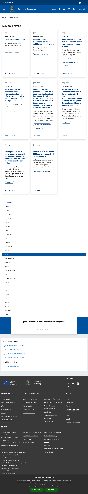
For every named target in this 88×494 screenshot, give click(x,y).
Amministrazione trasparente (53, 432)
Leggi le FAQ (27, 439)
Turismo (7, 306)
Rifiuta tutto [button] (51, 489)
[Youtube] (63, 9)
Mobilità (7, 262)
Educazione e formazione (52, 399)
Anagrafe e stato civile (30, 399)
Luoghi (68, 415)
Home (4, 17)
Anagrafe (8, 214)
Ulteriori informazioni (73, 422)
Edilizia (7, 238)
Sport (6, 298)
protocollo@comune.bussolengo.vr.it (13, 463)
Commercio (8, 222)
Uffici (2, 406)
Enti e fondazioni (6, 409)
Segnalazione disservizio (30, 436)
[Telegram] (73, 9)
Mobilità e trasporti (29, 413)
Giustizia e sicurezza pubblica (53, 402)
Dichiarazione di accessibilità (53, 448)
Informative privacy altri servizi (52, 440)
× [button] (86, 476)
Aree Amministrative (8, 402)
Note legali (47, 445)
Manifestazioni (9, 258)
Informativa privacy (50, 436)
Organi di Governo (7, 399)
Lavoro (7, 254)
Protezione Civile (10, 278)
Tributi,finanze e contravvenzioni (49, 407)
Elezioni (7, 242)
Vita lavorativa (27, 406)
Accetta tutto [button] (36, 490)
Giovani (7, 250)
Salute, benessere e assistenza (50, 416)
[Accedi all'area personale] (80, 2)
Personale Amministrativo (9, 416)
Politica (7, 274)
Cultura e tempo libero (30, 402)
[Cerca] (84, 9)
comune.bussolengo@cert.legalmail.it (13, 452)
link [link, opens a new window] (62, 486)
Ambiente (8, 210)
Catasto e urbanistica (29, 409)
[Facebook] (59, 9)
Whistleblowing (49, 452)
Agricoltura (8, 206)
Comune (7, 226)
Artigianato (8, 218)
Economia (8, 234)
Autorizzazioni (49, 421)
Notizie (8, 145)
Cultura (7, 230)
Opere (7, 266)
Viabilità (7, 314)
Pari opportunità (10, 270)
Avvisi (8, 33)
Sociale (7, 294)
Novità (11, 17)
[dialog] (44, 484)
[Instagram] (68, 9)
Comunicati (69, 402)
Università (8, 310)
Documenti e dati (6, 420)
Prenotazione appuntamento (32, 432)
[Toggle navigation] (4, 9)
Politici (3, 413)
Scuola (7, 286)
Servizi (7, 290)
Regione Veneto (8, 3)
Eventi (68, 419)
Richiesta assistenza (29, 442)
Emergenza (8, 246)
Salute (7, 282)
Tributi (7, 302)
